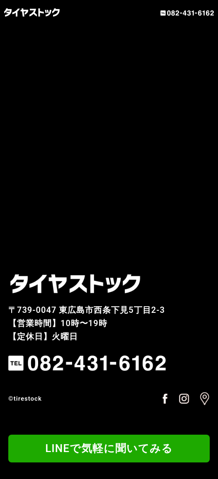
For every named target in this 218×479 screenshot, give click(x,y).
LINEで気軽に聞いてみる (109, 448)
